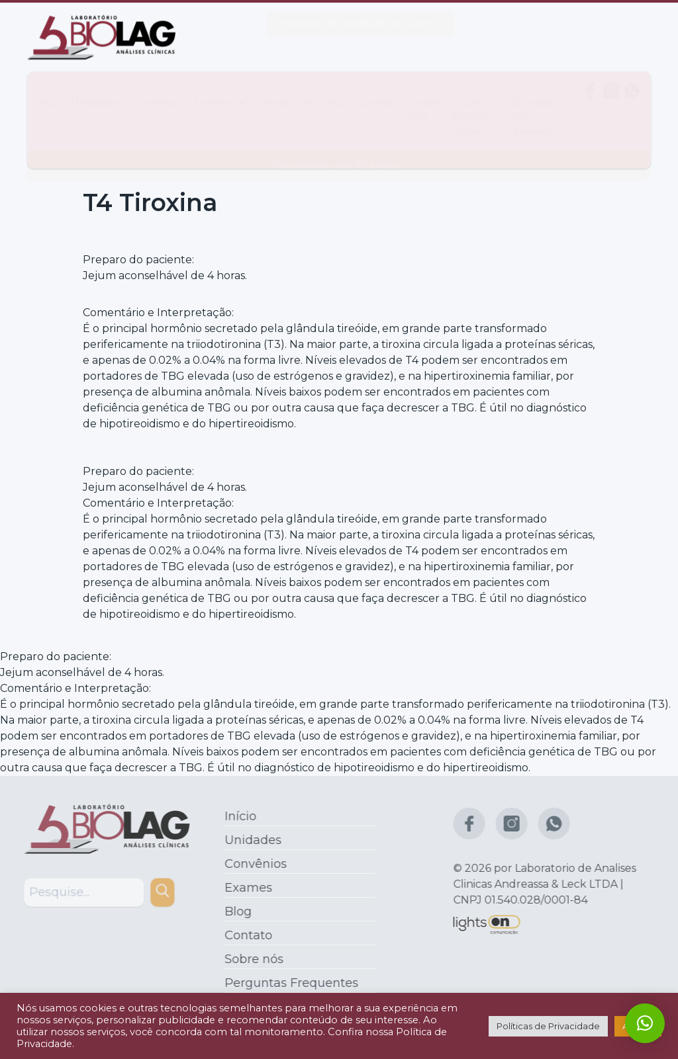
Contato (378, 89)
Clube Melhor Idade (470, 104)
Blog (334, 89)
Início (46, 89)
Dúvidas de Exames (532, 104)
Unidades (95, 89)
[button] (645, 1023)
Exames (219, 89)
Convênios (156, 89)
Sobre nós (425, 96)
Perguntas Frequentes (288, 983)
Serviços (284, 89)
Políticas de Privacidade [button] (548, 1026)
